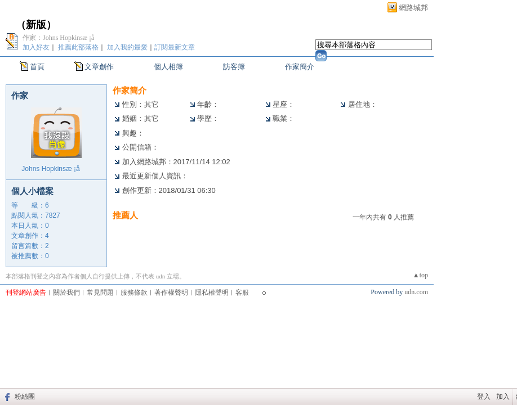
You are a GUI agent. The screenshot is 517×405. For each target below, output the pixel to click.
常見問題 (100, 292)
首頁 (37, 66)
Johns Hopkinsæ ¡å (56, 169)
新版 (36, 24)
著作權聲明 (171, 292)
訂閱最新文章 (174, 47)
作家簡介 (299, 66)
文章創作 (99, 66)
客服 (242, 292)
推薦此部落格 (78, 47)
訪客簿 (234, 66)
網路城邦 (413, 7)
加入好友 (36, 47)
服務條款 (134, 292)
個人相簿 (168, 66)
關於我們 (66, 292)
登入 (484, 396)
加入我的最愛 (127, 47)
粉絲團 (25, 396)
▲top (420, 275)
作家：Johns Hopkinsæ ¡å (64, 38)
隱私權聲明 (212, 292)
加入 (503, 396)
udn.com (416, 292)
